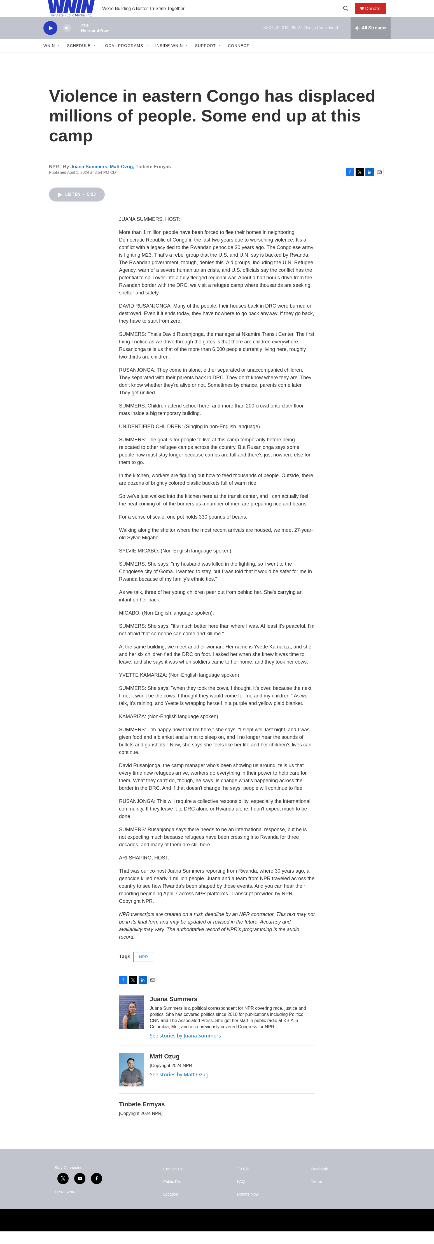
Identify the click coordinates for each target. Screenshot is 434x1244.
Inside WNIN (169, 58)
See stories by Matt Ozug (179, 1087)
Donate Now (247, 1207)
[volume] (67, 40)
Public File (172, 1194)
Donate (376, 15)
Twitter (316, 1194)
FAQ (241, 1194)
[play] (50, 41)
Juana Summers (89, 179)
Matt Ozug (121, 179)
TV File (243, 1182)
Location (170, 1207)
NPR (143, 969)
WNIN (49, 58)
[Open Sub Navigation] (59, 58)
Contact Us (173, 1182)
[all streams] (371, 40)
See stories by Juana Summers (185, 1048)
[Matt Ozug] (131, 1082)
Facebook (319, 1182)
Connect (238, 58)
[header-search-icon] (348, 14)
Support (205, 58)
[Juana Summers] (131, 1025)
